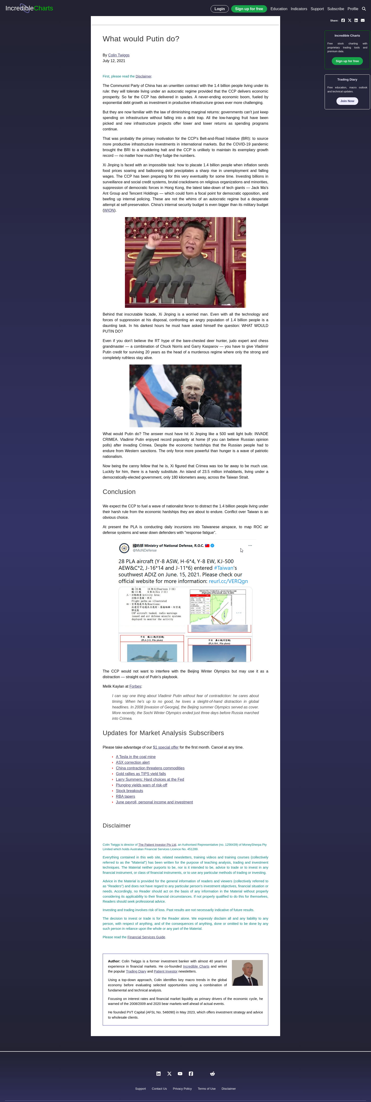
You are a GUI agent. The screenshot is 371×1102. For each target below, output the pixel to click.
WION (109, 210)
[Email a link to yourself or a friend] (363, 20)
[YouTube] (180, 1075)
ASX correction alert (133, 762)
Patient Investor (165, 971)
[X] (169, 1075)
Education (278, 9)
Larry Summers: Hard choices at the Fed (150, 779)
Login (220, 9)
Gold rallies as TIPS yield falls (141, 774)
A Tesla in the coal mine (136, 757)
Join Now (347, 101)
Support (317, 9)
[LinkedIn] (158, 1075)
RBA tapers (125, 796)
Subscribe (335, 9)
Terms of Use (207, 1088)
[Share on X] (350, 20)
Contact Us (159, 1088)
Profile (353, 9)
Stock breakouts (129, 791)
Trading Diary (136, 971)
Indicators (299, 9)
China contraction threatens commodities (150, 768)
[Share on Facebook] (343, 20)
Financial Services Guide (146, 937)
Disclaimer (143, 76)
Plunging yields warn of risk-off (141, 785)
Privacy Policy (182, 1088)
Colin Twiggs (118, 55)
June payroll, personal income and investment (154, 802)
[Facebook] (191, 1075)
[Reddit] (212, 1075)
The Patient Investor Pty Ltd (157, 844)
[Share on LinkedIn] (356, 20)
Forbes (135, 686)
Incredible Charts (196, 966)
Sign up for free (249, 9)
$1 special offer (166, 747)
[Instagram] (201, 1075)
